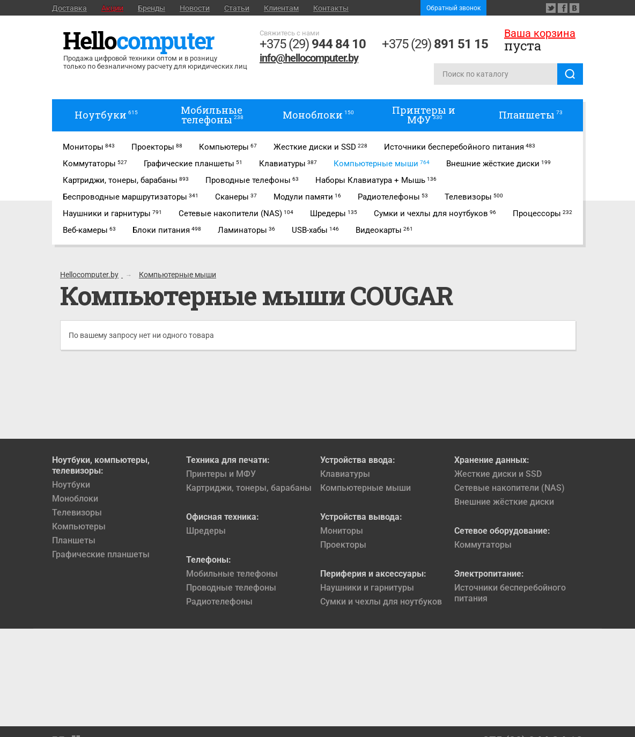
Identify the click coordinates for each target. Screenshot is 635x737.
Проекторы (343, 545)
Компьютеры (79, 526)
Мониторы (341, 531)
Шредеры (206, 531)
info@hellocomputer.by (309, 57)
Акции (112, 8)
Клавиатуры (345, 474)
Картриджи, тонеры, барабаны (249, 488)
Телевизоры (77, 512)
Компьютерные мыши (365, 488)
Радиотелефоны (219, 601)
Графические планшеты (101, 554)
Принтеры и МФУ (221, 474)
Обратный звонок (453, 8)
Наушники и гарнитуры (367, 588)
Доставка (69, 8)
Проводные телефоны (231, 588)
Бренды (151, 8)
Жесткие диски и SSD (498, 474)
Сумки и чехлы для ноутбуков (381, 601)
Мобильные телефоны (232, 574)
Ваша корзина (539, 33)
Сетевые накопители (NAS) (509, 488)
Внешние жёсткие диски (504, 502)
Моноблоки (75, 498)
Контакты (331, 8)
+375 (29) (313, 44)
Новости (195, 8)
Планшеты (73, 540)
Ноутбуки (71, 485)
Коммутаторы (483, 545)
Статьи (236, 8)
